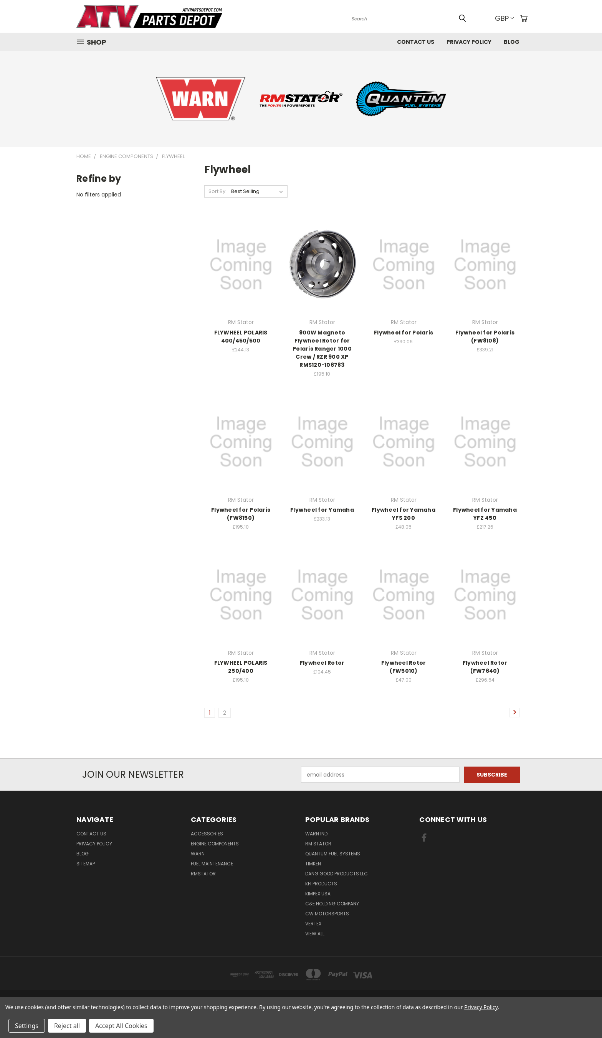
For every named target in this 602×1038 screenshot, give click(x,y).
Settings (26, 1025)
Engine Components (215, 843)
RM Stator (318, 843)
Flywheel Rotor (322, 663)
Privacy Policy (469, 42)
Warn (198, 853)
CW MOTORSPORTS (327, 913)
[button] (201, 99)
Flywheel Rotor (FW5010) (403, 667)
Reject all (67, 1025)
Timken (313, 863)
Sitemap (85, 863)
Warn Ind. (317, 833)
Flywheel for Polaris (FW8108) (484, 336)
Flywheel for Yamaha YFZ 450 (485, 514)
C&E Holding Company (332, 903)
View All (314, 933)
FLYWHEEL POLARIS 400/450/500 (241, 336)
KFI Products (321, 883)
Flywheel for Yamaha (322, 510)
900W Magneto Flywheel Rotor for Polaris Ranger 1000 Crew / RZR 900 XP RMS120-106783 (322, 349)
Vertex (313, 923)
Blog (511, 42)
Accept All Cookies (121, 1025)
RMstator (203, 873)
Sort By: (217, 191)
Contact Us (415, 42)
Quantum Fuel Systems (332, 853)
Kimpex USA (318, 893)
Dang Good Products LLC (336, 873)
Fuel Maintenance (212, 863)
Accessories (207, 833)
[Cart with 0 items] (524, 18)
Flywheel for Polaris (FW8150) (240, 514)
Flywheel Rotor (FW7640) (485, 667)
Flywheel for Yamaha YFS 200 (403, 514)
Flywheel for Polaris (403, 332)
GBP (504, 18)
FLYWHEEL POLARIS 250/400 (241, 667)
